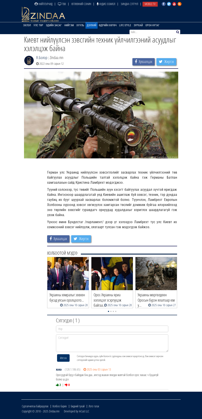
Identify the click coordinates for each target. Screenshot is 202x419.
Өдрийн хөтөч (108, 25)
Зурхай (138, 25)
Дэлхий (91, 25)
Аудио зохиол (106, 4)
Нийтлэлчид (43, 4)
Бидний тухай (78, 406)
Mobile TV (150, 4)
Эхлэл (27, 25)
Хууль (80, 25)
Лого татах (94, 406)
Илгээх (63, 358)
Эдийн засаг (54, 25)
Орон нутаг (152, 25)
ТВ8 (62, 4)
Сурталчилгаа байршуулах (35, 406)
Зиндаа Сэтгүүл (129, 4)
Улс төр (38, 25)
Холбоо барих (59, 406)
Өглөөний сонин (81, 4)
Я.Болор (41, 57)
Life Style (125, 25)
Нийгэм (69, 25)
